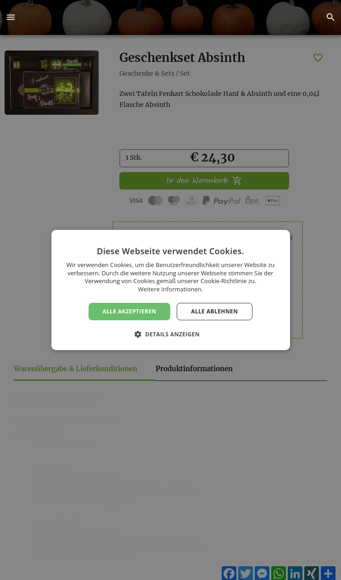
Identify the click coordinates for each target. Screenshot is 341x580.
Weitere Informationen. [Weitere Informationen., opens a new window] (170, 289)
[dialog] (170, 290)
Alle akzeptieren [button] (129, 311)
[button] (11, 17)
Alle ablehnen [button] (214, 311)
